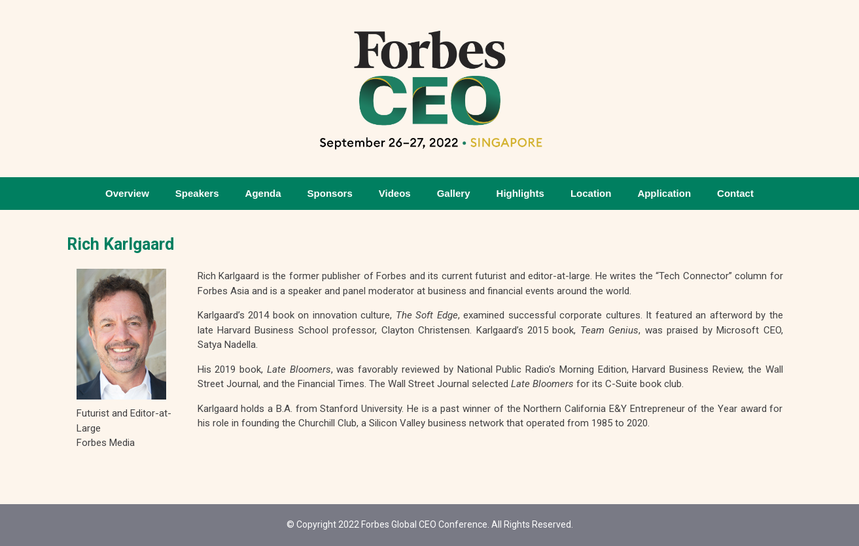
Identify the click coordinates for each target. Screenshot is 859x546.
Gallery (453, 193)
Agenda (263, 193)
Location (591, 193)
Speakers (197, 193)
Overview (127, 193)
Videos (395, 193)
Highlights (520, 193)
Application (664, 193)
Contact (735, 193)
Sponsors (330, 193)
